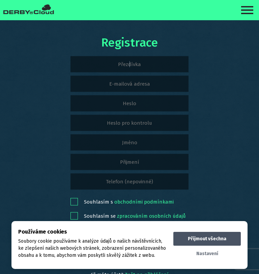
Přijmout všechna (207, 239)
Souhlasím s (129, 202)
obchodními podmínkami (144, 202)
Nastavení (207, 253)
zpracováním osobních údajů (151, 216)
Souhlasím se (135, 216)
